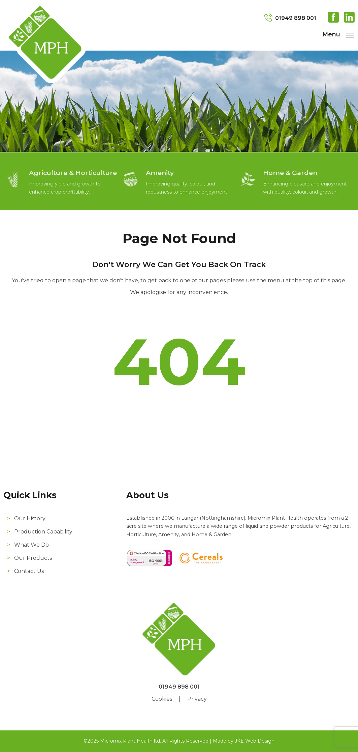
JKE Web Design (254, 741)
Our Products (33, 558)
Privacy (197, 699)
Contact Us (29, 571)
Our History (29, 518)
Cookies (162, 699)
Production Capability (43, 531)
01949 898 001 (295, 18)
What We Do (31, 545)
